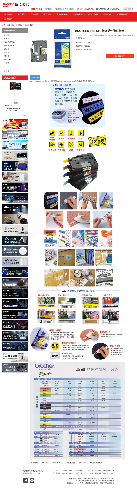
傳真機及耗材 (29, 25)
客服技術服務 (62, 14)
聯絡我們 (8, 19)
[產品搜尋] (132, 9)
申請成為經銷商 (96, 463)
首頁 (3, 25)
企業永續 (107, 14)
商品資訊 (47, 14)
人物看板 (37, 9)
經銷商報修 (78, 14)
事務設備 (19, 25)
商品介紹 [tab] (36, 78)
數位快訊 (21, 14)
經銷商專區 (58, 9)
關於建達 (8, 14)
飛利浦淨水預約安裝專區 (85, 9)
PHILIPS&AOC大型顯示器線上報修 (108, 9)
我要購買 (120, 56)
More (25, 115)
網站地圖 (56, 463)
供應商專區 (48, 9)
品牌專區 (34, 14)
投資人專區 (93, 14)
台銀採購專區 (69, 9)
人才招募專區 (122, 14)
